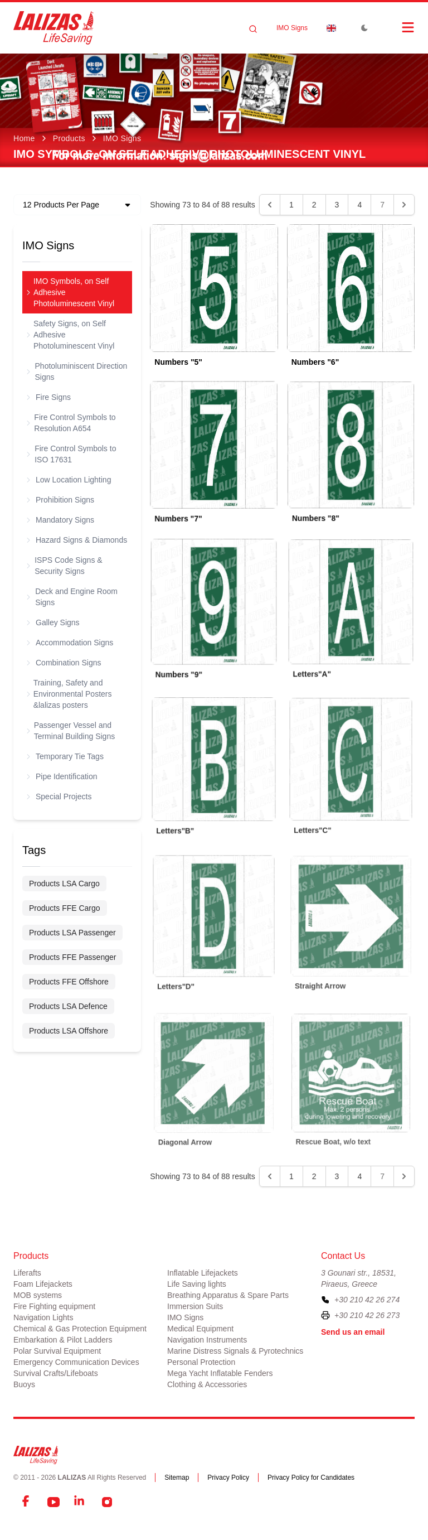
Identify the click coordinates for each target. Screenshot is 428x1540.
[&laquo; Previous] (269, 204)
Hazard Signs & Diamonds (77, 539)
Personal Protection (201, 1362)
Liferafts (27, 1272)
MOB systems (37, 1295)
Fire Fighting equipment (54, 1306)
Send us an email (353, 1331)
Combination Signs (64, 662)
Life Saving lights (196, 1284)
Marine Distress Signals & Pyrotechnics (235, 1350)
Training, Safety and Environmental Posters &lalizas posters (69, 693)
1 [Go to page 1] (291, 204)
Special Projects (59, 796)
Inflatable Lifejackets (202, 1272)
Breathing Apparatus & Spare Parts (228, 1295)
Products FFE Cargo (64, 908)
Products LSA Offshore (68, 1030)
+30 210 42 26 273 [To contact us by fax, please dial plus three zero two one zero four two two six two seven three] (367, 1315)
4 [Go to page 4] (359, 204)
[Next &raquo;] (404, 204)
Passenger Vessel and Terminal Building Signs (71, 731)
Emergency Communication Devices (76, 1362)
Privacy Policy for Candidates (311, 1477)
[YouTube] (53, 1502)
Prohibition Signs (60, 499)
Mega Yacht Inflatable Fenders (220, 1373)
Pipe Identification (62, 776)
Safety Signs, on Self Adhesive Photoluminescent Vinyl (70, 334)
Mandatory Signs (60, 519)
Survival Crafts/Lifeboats (55, 1373)
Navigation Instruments (207, 1339)
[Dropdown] (331, 28)
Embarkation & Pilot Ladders (62, 1339)
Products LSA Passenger (72, 932)
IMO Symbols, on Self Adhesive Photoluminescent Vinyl (70, 292)
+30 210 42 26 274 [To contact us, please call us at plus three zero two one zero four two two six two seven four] (367, 1299)
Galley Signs (53, 622)
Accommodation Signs (70, 642)
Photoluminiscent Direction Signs (77, 371)
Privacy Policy (228, 1477)
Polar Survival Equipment (57, 1350)
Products (69, 138)
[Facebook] (26, 1502)
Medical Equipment (200, 1328)
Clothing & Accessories (207, 1384)
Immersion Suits (195, 1306)
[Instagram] (107, 1502)
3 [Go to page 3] (337, 204)
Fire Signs (49, 397)
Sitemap (176, 1477)
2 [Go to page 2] (314, 204)
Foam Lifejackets (42, 1284)
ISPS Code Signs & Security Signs (65, 566)
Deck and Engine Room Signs (72, 597)
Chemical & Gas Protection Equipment (80, 1328)
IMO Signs (292, 28)
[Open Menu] (397, 27)
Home (24, 138)
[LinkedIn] (80, 1502)
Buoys (24, 1384)
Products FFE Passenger (72, 957)
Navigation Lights (43, 1317)
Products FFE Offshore (69, 981)
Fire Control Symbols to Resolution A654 (71, 423)
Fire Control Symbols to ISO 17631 (71, 454)
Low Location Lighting (69, 479)
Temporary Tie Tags (65, 756)
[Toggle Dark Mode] (364, 28)
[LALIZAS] (53, 28)
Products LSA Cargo (64, 883)
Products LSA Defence (68, 1006)
